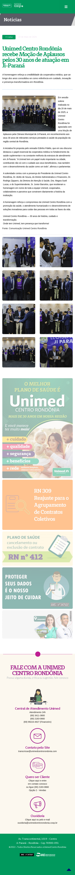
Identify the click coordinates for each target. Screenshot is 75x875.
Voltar (9, 37)
